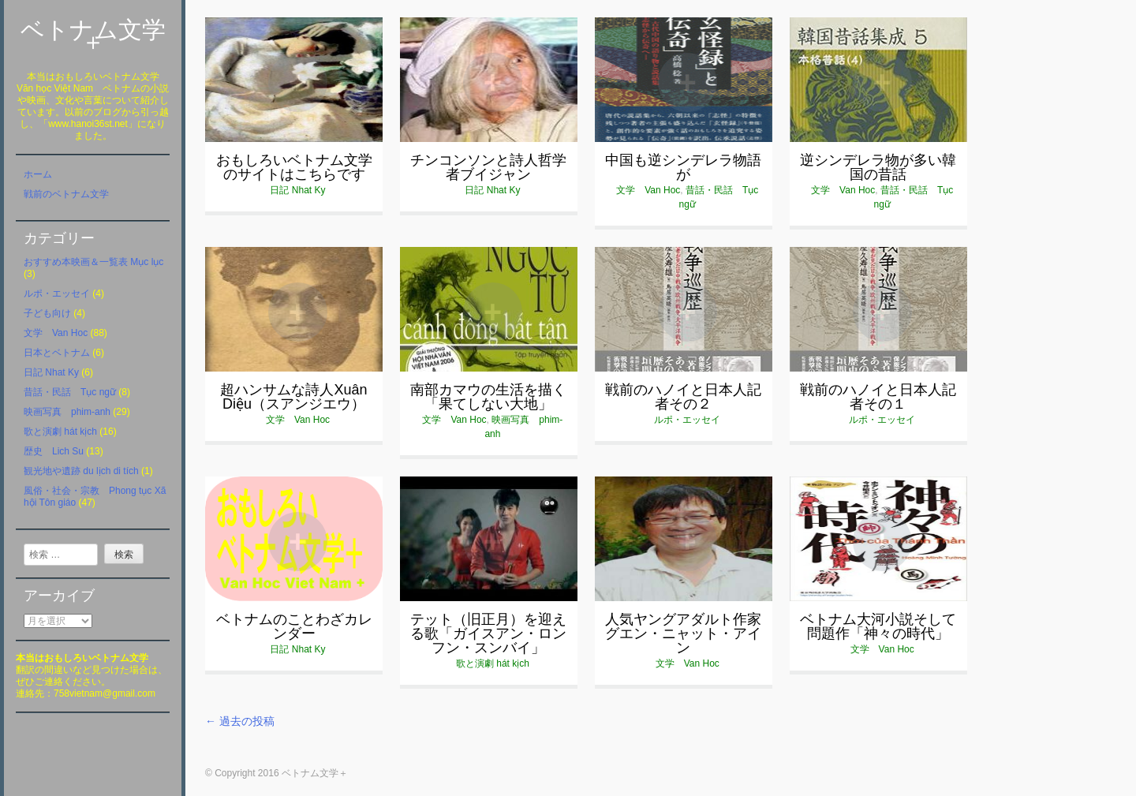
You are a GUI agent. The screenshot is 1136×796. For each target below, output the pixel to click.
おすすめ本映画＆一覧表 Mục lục (93, 261)
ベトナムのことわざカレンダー (294, 626)
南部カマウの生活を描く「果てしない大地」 (488, 397)
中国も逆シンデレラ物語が (683, 167)
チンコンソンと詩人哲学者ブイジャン (488, 167)
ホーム (38, 174)
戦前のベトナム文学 (66, 194)
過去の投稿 (240, 721)
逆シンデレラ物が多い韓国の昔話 (878, 167)
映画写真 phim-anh (67, 411)
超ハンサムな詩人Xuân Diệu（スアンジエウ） (293, 397)
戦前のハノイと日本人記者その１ (878, 397)
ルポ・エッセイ (57, 293)
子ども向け (47, 313)
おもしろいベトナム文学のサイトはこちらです (294, 167)
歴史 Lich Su (54, 451)
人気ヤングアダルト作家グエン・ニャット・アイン (683, 633)
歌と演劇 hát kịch (60, 431)
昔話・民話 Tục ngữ (70, 392)
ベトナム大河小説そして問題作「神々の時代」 (878, 626)
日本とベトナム (57, 352)
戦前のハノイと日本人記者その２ (683, 397)
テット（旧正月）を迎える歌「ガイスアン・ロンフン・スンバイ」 (488, 633)
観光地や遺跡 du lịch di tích (81, 470)
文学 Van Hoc (56, 332)
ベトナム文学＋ (93, 35)
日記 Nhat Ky (51, 372)
